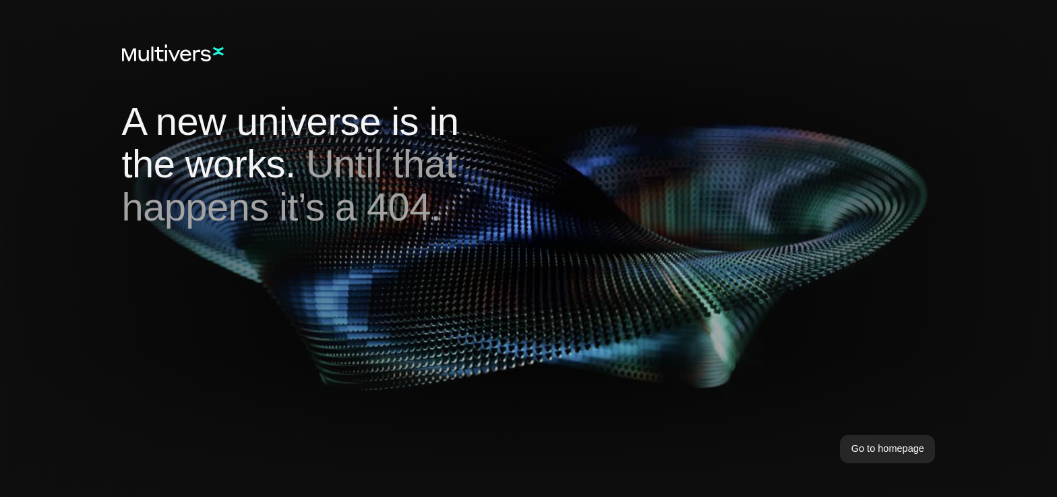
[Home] (173, 53)
